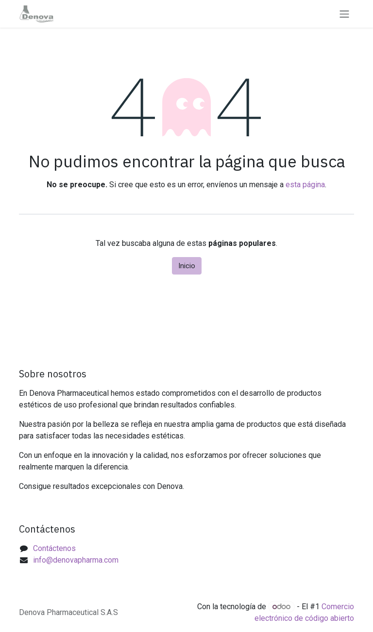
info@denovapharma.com (76, 560)
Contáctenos (54, 548)
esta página (305, 184)
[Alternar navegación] (344, 14)
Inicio (186, 265)
